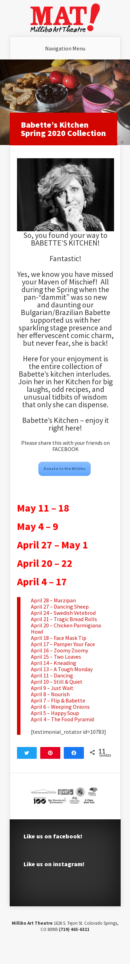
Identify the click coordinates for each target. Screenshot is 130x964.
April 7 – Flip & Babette (58, 700)
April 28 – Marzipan (53, 600)
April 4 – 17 (42, 581)
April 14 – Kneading (53, 662)
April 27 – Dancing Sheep (60, 606)
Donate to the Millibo (64, 468)
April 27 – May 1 (52, 544)
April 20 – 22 (44, 563)
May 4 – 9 (37, 526)
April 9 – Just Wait (52, 687)
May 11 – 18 (43, 507)
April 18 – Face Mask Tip (58, 637)
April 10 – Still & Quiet (57, 681)
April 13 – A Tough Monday (62, 669)
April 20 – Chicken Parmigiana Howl (66, 628)
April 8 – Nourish (50, 694)
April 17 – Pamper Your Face (63, 644)
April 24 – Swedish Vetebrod (63, 612)
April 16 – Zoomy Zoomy (59, 650)
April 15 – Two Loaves (56, 656)
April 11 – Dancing (52, 675)
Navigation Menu (65, 48)
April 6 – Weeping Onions (60, 706)
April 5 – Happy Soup (55, 712)
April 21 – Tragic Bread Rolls (64, 619)
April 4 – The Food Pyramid (62, 719)
